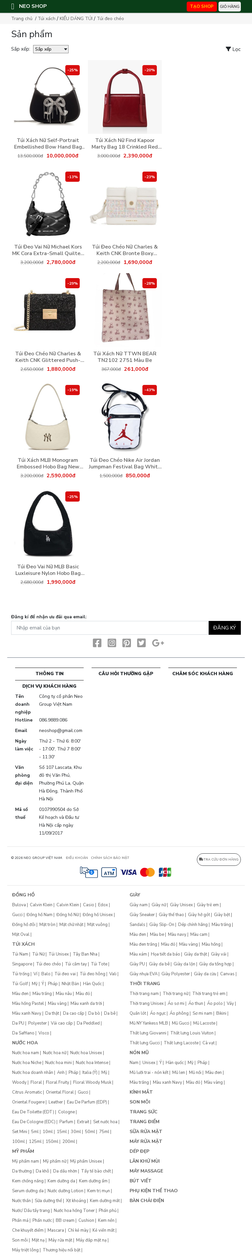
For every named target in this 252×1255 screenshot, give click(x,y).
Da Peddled (88, 1023)
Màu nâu (64, 994)
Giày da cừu (205, 974)
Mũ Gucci (180, 1023)
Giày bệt (222, 915)
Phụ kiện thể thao (154, 1191)
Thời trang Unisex (147, 1003)
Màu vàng (57, 1003)
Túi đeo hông (92, 974)
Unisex (149, 1063)
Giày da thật (195, 954)
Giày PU (137, 964)
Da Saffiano (23, 1033)
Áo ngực (158, 1013)
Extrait (83, 1122)
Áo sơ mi (176, 1003)
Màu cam (198, 934)
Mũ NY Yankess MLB (149, 1023)
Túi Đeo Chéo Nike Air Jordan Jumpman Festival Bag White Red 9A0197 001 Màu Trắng (125, 463)
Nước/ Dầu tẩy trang (31, 1211)
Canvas (227, 974)
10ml (48, 1132)
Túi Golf (20, 984)
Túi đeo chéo (110, 18)
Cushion (86, 1220)
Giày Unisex (181, 905)
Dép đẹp (139, 1151)
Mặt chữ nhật (71, 925)
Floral (36, 1082)
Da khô (42, 1171)
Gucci (17, 915)
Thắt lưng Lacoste (181, 1043)
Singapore (22, 964)
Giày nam (139, 905)
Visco (43, 1033)
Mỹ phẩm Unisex (86, 1161)
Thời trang (145, 984)
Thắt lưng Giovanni (148, 1033)
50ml (90, 1132)
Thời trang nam (144, 994)
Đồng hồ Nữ (67, 915)
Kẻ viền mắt (104, 1230)
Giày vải (218, 954)
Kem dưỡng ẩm (93, 1181)
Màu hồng (211, 944)
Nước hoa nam (25, 1053)
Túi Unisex (59, 954)
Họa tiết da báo (165, 954)
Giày (135, 895)
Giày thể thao (171, 915)
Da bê (110, 1013)
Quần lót (138, 1013)
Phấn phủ (107, 1211)
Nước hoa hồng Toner (74, 1211)
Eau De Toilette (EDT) (33, 1112)
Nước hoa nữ (54, 1053)
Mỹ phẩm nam (25, 1161)
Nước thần (21, 1201)
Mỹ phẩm (23, 1151)
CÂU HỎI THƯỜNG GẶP (125, 674)
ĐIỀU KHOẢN (77, 858)
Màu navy (177, 934)
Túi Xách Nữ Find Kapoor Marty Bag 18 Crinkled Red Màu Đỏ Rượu (125, 143)
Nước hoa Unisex (86, 1053)
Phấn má (20, 1220)
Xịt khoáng (76, 1201)
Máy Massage (146, 1171)
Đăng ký (224, 627)
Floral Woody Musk (92, 1082)
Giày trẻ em (208, 905)
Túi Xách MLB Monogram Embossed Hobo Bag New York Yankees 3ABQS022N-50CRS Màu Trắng (48, 463)
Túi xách (46, 18)
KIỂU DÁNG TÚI (76, 18)
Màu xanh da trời (86, 1003)
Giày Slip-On (161, 925)
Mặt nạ (38, 1240)
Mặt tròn (47, 925)
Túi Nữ (38, 954)
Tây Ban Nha (85, 954)
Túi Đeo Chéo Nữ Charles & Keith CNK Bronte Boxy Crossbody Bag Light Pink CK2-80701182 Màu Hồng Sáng (125, 250)
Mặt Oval (21, 934)
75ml (104, 1132)
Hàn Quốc (92, 984)
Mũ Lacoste (204, 1023)
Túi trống (21, 974)
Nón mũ (139, 1053)
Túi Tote (99, 964)
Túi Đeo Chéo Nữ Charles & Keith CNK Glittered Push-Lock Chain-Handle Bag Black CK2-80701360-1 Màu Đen (48, 357)
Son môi (20, 1240)
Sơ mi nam (202, 1013)
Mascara (56, 1230)
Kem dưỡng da (61, 1181)
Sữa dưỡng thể (48, 1201)
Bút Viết (141, 1181)
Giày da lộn (184, 964)
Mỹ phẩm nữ (54, 1161)
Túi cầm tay (76, 964)
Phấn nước (42, 1220)
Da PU (18, 1023)
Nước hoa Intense (92, 1063)
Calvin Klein (41, 905)
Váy (230, 1003)
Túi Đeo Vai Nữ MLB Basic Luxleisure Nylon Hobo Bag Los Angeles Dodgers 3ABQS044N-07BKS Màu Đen (48, 570)
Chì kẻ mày (78, 1230)
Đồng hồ (23, 895)
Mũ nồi (195, 1073)
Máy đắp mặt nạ (91, 1240)
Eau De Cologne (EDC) (33, 1122)
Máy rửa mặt (60, 1240)
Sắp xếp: (20, 49)
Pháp (53, 984)
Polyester (37, 1023)
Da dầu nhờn (65, 1171)
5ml (35, 1132)
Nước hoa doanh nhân (32, 1073)
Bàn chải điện (147, 1200)
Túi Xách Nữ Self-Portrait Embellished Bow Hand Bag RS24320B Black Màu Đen (48, 143)
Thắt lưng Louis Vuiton (192, 1033)
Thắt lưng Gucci (145, 1043)
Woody (19, 1082)
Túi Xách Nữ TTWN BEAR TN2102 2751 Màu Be (125, 357)
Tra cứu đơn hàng (219, 859)
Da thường (22, 1171)
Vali (112, 974)
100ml (18, 1142)
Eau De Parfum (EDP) (87, 1102)
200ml (68, 1142)
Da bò (94, 1013)
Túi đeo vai (65, 974)
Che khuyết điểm (28, 1230)
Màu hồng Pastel (28, 1003)
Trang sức (144, 1112)
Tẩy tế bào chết (96, 1171)
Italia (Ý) (89, 1073)
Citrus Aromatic (27, 1092)
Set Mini (19, 1132)
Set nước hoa (105, 1122)
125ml (35, 1142)
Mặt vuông (97, 925)
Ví (35, 974)
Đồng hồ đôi (23, 925)
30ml (76, 1132)
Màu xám (138, 954)
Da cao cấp (73, 1013)
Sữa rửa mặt (146, 1131)
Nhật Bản (70, 984)
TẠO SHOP (202, 7)
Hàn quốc (175, 1063)
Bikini (221, 1013)
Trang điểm (144, 1122)
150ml (52, 1142)
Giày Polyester (175, 974)
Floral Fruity (57, 1082)
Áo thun (195, 1003)
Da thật (52, 1013)
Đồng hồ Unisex (98, 915)
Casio (88, 905)
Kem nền (106, 1220)
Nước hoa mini (58, 1063)
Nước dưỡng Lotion (65, 1191)
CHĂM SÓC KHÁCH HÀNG (202, 674)
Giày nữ (159, 905)
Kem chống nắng (28, 1181)
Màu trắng (42, 994)
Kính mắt (141, 1092)
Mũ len (178, 1073)
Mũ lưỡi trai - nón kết (149, 1073)
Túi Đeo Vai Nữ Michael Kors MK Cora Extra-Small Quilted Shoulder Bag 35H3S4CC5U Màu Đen (48, 250)
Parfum (66, 1122)
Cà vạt (208, 1043)
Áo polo (215, 1003)
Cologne (66, 1112)
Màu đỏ (83, 994)
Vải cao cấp (62, 1023)
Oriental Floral (60, 1092)
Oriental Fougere (28, 1102)
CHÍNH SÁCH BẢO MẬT (110, 858)
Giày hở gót (199, 915)
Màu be (157, 934)
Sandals (137, 925)
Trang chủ (21, 18)
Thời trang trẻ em (208, 994)
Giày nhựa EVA (144, 974)
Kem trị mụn (98, 1191)
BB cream (65, 1220)
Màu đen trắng (143, 944)
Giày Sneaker (142, 915)
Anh (61, 1073)
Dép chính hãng (193, 925)
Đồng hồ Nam (39, 915)
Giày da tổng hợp (215, 964)
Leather (56, 1102)
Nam (134, 1063)
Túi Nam (20, 954)
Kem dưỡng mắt (105, 1201)
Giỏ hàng (230, 6)
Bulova (19, 905)
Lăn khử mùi (145, 1161)
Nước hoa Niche (26, 1063)
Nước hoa (25, 1043)
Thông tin (49, 674)
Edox (103, 905)
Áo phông (179, 1013)
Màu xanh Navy (26, 1013)
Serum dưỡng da (28, 1191)
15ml (62, 1132)
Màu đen (20, 994)
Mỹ (35, 984)
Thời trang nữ (175, 994)
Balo (46, 974)
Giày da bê (159, 964)
